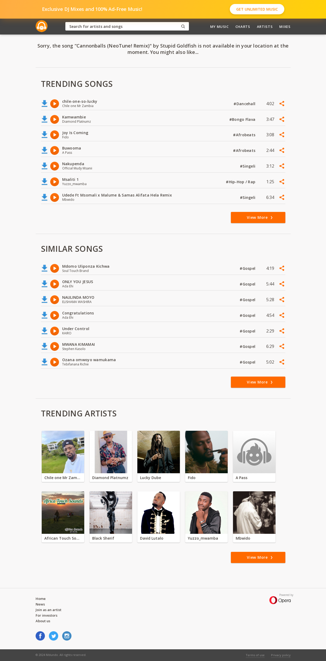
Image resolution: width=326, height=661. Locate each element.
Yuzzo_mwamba (203, 538)
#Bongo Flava (243, 119)
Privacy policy (281, 655)
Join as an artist (48, 609)
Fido (192, 477)
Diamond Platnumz (110, 477)
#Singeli (248, 166)
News (40, 604)
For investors (46, 615)
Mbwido (243, 538)
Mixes (284, 26)
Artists (265, 26)
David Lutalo (151, 538)
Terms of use (255, 655)
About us (43, 621)
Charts (242, 26)
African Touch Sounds (63, 538)
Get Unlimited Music (257, 9)
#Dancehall (245, 103)
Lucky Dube (150, 477)
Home (41, 598)
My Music (219, 26)
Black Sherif (103, 538)
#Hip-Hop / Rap (241, 181)
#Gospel (248, 268)
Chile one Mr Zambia (63, 477)
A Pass (241, 477)
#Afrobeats (244, 134)
